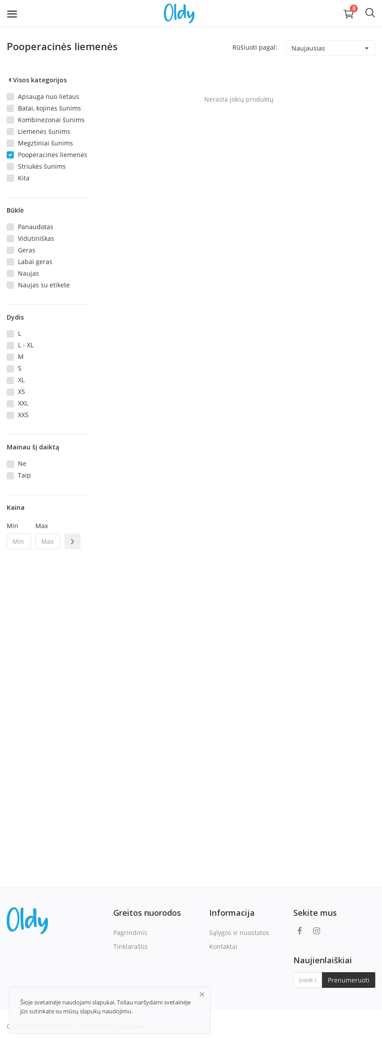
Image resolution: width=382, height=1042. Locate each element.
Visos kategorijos (37, 80)
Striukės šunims (42, 166)
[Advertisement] (48, 701)
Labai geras (35, 261)
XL (21, 380)
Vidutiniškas (36, 238)
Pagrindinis (130, 932)
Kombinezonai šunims (51, 119)
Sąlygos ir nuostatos (239, 932)
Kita (24, 178)
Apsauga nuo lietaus (48, 96)
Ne (22, 463)
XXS (23, 414)
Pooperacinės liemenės (52, 154)
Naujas (28, 273)
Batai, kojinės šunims (49, 108)
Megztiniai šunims (45, 143)
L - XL (26, 345)
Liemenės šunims (44, 131)
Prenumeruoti (348, 980)
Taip (24, 475)
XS (21, 391)
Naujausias (308, 48)
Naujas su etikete (44, 285)
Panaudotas (35, 226)
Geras (26, 250)
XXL (23, 403)
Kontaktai (223, 946)
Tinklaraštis (130, 946)
